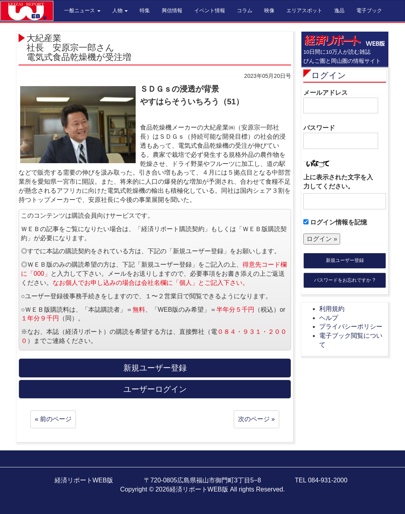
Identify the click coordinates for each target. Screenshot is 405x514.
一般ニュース (82, 10)
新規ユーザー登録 (345, 260)
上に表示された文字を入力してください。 (338, 182)
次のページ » (256, 419)
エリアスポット (304, 10)
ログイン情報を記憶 (335, 222)
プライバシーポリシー (350, 326)
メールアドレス (340, 101)
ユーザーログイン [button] (155, 389)
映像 (269, 10)
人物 (120, 10)
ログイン (328, 75)
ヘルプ (328, 317)
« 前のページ (53, 419)
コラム (244, 10)
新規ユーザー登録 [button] (155, 367)
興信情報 (172, 10)
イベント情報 (209, 10)
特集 (145, 10)
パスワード (340, 136)
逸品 (339, 10)
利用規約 (331, 308)
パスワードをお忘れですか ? (344, 280)
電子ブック (369, 10)
